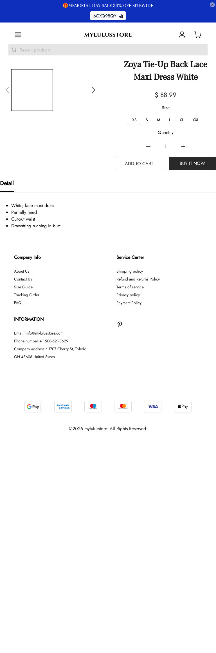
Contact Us (23, 452)
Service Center (130, 430)
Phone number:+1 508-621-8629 (41, 514)
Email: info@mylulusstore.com (39, 506)
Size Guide (23, 460)
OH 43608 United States (34, 530)
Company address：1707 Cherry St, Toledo (50, 522)
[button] (7, 90)
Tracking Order (26, 468)
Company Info (27, 430)
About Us (21, 444)
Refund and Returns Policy (138, 452)
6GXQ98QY (108, 16)
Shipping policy (129, 444)
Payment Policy (128, 476)
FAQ (17, 476)
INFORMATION (29, 492)
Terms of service (130, 460)
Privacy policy (128, 468)
